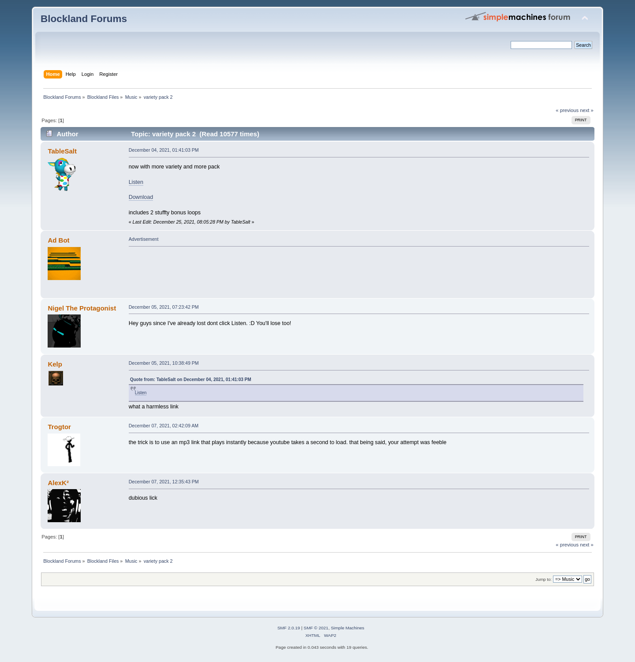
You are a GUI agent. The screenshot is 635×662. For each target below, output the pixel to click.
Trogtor (59, 426)
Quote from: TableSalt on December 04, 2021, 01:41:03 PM (190, 379)
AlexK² (58, 482)
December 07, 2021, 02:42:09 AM (163, 425)
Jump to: (543, 579)
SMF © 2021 (316, 627)
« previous (567, 110)
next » (587, 110)
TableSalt (62, 151)
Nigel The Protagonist (82, 308)
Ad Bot (58, 240)
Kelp (55, 364)
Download (141, 197)
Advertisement (144, 239)
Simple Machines (347, 627)
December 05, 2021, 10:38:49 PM (164, 363)
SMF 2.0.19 (288, 627)
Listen (136, 182)
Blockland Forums (84, 18)
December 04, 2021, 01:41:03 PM (164, 150)
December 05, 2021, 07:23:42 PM (164, 307)
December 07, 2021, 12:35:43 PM (164, 481)
